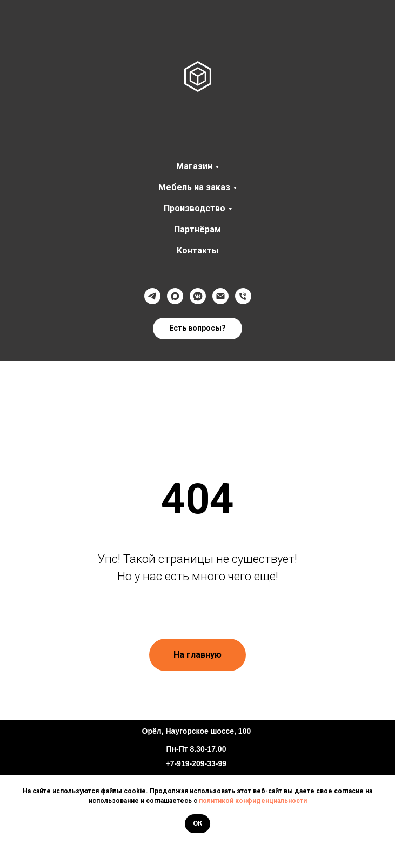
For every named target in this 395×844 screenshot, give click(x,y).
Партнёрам (197, 229)
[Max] (175, 296)
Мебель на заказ (194, 187)
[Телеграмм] (152, 296)
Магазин (194, 166)
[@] (220, 296)
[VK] (198, 296)
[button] (197, 328)
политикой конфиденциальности (253, 801)
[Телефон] (243, 296)
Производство (194, 208)
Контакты (198, 250)
